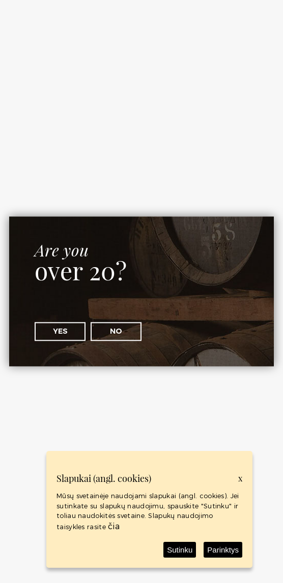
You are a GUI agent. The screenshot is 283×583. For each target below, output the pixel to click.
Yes (60, 331)
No (116, 331)
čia (114, 526)
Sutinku (179, 549)
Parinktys (223, 549)
